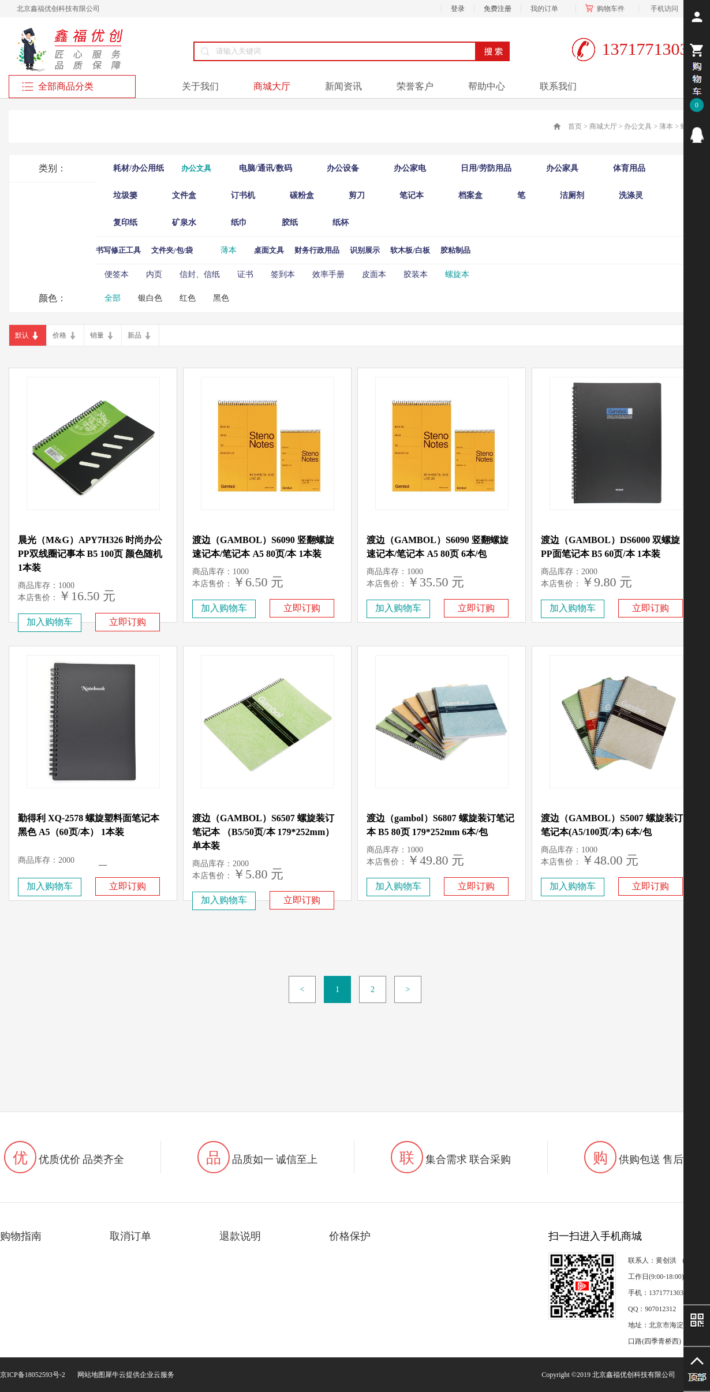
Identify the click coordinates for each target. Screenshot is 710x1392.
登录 (458, 9)
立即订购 (127, 622)
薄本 (666, 126)
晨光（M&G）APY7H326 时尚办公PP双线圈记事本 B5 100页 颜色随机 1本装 (90, 553)
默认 (22, 335)
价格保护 (350, 1236)
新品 (134, 335)
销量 (97, 335)
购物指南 (21, 1236)
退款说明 (240, 1236)
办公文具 (638, 126)
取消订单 (130, 1236)
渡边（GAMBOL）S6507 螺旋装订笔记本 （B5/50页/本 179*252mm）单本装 (263, 832)
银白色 (150, 298)
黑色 (221, 298)
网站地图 (89, 1375)
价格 (59, 335)
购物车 (607, 9)
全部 (112, 298)
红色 (188, 298)
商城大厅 (603, 126)
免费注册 (497, 9)
